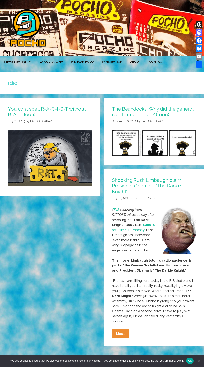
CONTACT (156, 61)
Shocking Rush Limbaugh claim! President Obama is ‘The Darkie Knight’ (147, 185)
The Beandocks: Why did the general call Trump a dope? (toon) (152, 112)
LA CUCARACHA (51, 61)
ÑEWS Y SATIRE (19, 62)
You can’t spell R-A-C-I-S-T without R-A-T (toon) (47, 112)
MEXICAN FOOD (82, 61)
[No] (199, 361)
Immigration (112, 61)
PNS (116, 210)
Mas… (122, 334)
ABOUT (135, 61)
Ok (190, 360)
